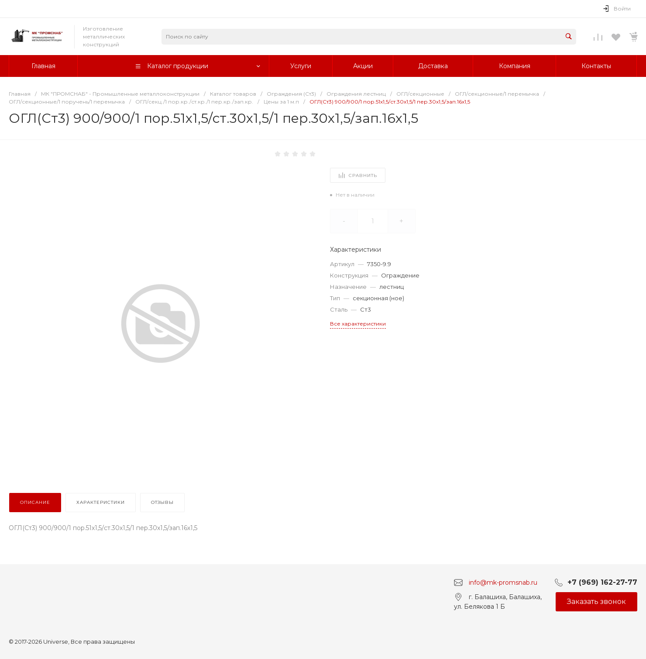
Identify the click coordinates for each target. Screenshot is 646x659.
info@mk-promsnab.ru (503, 582)
